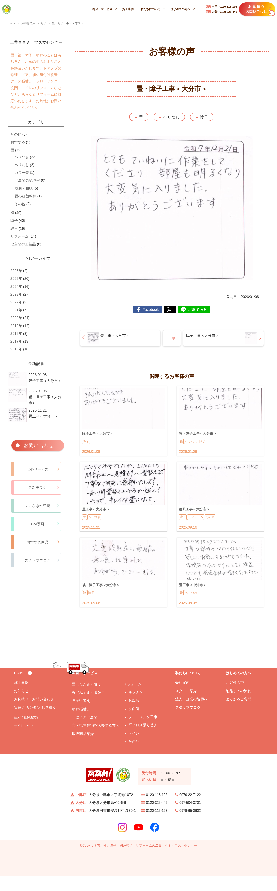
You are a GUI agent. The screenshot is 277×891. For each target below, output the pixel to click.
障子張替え (81, 716)
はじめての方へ (180, 9)
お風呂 (133, 715)
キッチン (135, 707)
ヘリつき (22, 157)
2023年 (16, 294)
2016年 (16, 349)
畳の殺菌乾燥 (25, 196)
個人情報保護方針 (27, 732)
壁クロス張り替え (142, 740)
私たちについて (150, 9)
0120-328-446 (224, 11)
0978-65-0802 (190, 825)
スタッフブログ (188, 722)
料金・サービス (102, 9)
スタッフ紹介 (186, 706)
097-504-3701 (190, 817)
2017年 (16, 341)
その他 (15, 134)
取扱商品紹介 (83, 749)
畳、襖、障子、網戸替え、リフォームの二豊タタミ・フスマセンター (147, 860)
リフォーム (19, 236)
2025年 (16, 279)
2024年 (16, 287)
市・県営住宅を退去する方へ (95, 740)
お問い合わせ (39, 445)
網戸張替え (81, 724)
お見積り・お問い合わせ (34, 714)
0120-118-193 (224, 6)
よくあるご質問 (238, 714)
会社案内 (182, 697)
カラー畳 (22, 173)
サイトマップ (23, 740)
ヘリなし (171, 117)
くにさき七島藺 (84, 732)
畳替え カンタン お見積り (35, 722)
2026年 (16, 271)
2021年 (16, 310)
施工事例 (128, 9)
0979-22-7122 (190, 810)
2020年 (16, 318)
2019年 (16, 326)
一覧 (172, 338)
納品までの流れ (238, 706)
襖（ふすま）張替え (88, 707)
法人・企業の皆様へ (191, 714)
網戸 (14, 229)
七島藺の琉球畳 (27, 180)
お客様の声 (235, 697)
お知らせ (21, 706)
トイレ (133, 748)
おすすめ (17, 142)
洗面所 (133, 723)
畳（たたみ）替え (86, 699)
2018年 (16, 334)
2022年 (16, 302)
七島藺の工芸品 (23, 244)
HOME (19, 688)
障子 (204, 117)
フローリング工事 (142, 732)
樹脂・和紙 (24, 188)
